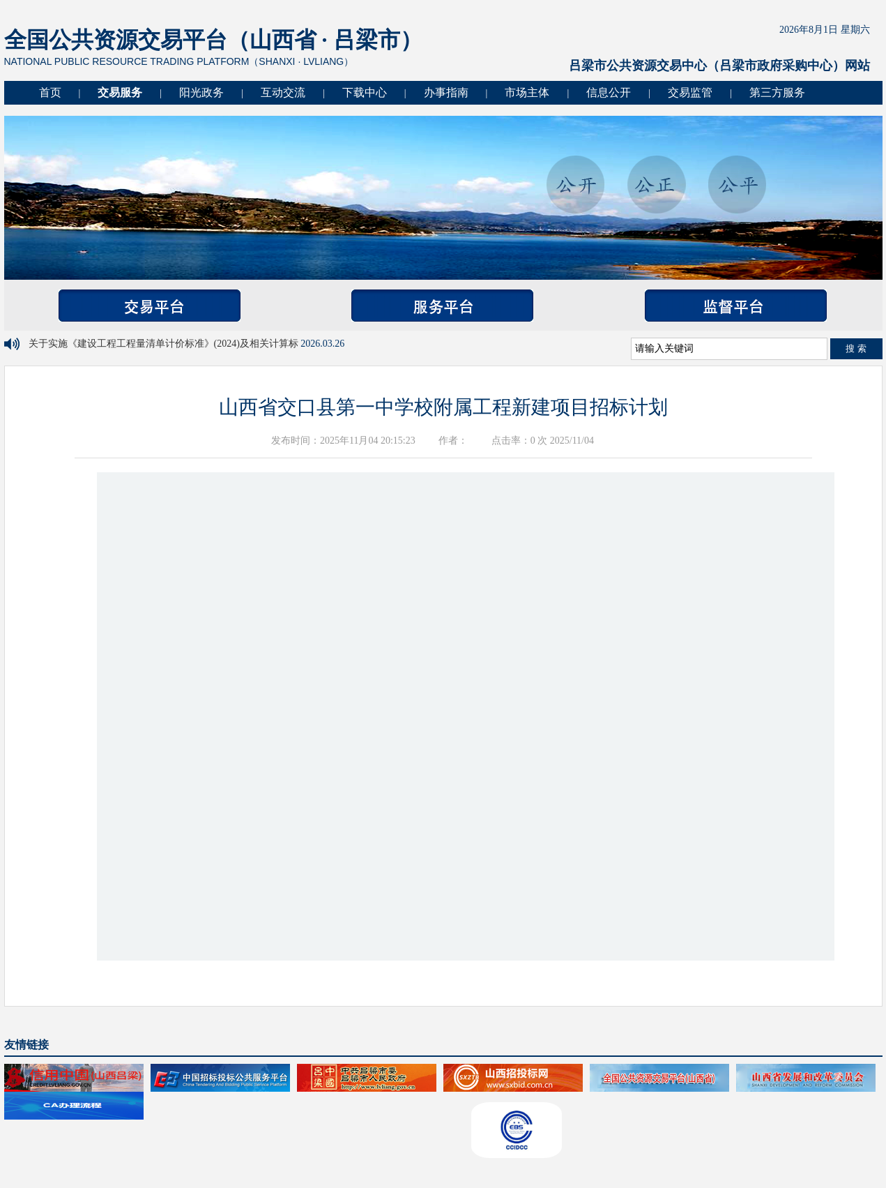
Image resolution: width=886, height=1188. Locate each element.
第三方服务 (777, 92)
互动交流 (283, 92)
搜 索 (856, 348)
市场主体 (527, 92)
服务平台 (442, 306)
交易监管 (690, 92)
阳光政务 (201, 92)
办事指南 (446, 92)
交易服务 (120, 92)
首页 (50, 92)
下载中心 (364, 92)
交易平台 (149, 306)
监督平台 (736, 306)
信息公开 (608, 92)
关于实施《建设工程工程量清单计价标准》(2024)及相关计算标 (165, 343)
